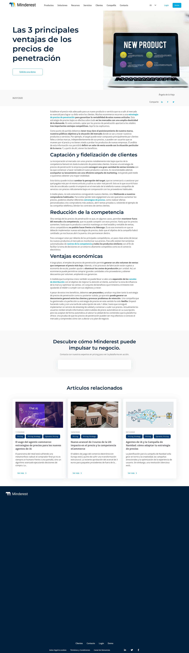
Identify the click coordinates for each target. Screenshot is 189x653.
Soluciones (62, 5)
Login (101, 634)
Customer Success (94, 514)
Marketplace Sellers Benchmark (57, 552)
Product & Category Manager (56, 615)
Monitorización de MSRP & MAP (57, 523)
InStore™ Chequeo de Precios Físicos (56, 558)
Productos (49, 5)
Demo (110, 634)
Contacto (124, 5)
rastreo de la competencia (79, 243)
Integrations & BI (94, 519)
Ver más (22, 473)
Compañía (111, 5)
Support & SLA (93, 509)
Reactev (21, 514)
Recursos (75, 5)
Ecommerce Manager (53, 619)
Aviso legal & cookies (57, 641)
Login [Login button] (166, 5)
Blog (159, 509)
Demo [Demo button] (177, 5)
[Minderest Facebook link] (138, 641)
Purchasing (49, 610)
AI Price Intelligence (52, 533)
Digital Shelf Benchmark (54, 564)
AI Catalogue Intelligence (54, 537)
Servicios (88, 5)
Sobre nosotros (130, 509)
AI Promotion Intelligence (54, 542)
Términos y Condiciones (80, 641)
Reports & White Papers (167, 519)
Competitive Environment (54, 574)
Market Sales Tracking (53, 547)
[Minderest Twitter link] (131, 641)
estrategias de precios (94, 200)
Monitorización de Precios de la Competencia (57, 516)
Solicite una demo (27, 72)
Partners (128, 514)
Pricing (20, 436)
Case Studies (162, 514)
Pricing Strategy (34, 436)
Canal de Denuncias (102, 641)
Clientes (99, 5)
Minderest (22, 509)
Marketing (48, 605)
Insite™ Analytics (51, 569)
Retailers (48, 585)
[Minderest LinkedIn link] (125, 641)
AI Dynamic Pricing (52, 528)
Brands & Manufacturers (54, 590)
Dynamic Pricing (51, 436)
